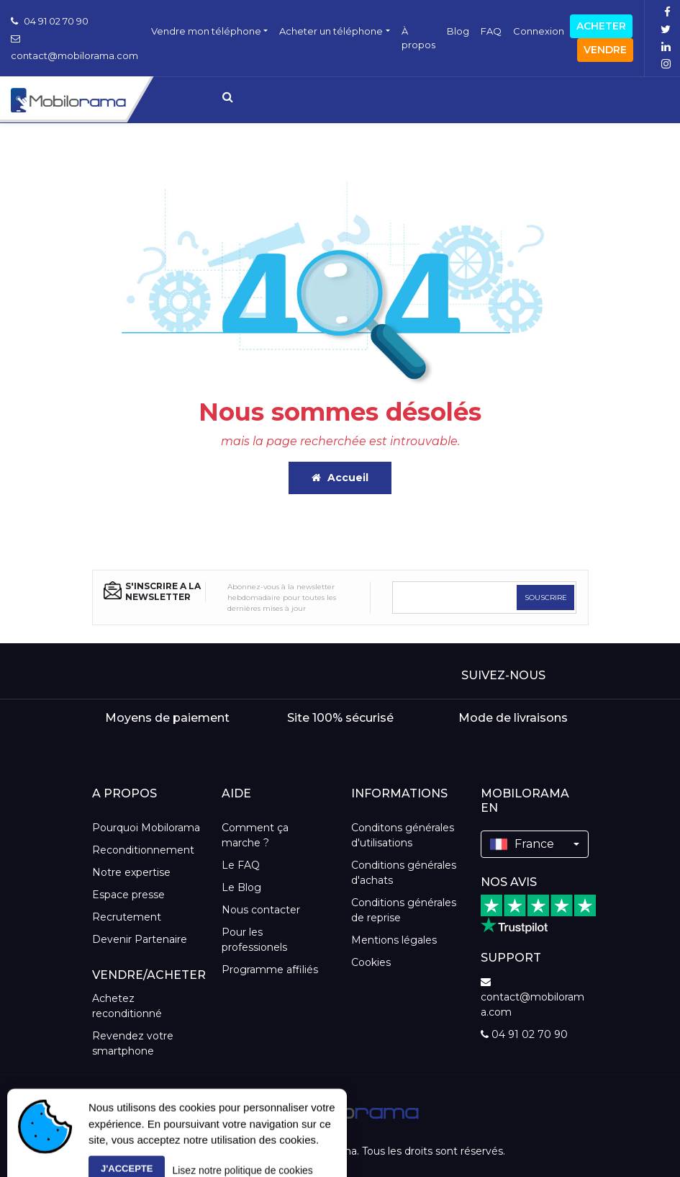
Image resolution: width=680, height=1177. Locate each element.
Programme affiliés (270, 969)
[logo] (340, 1110)
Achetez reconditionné (127, 1006)
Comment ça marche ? (255, 835)
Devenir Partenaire (139, 939)
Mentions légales (394, 940)
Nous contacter (261, 909)
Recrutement (126, 916)
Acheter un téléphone (331, 31)
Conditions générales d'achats (403, 873)
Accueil (340, 477)
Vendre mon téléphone (206, 31)
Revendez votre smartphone (132, 1043)
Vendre (605, 49)
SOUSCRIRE (546, 597)
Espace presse (128, 894)
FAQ (491, 31)
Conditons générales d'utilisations (402, 835)
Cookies (371, 962)
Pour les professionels (254, 940)
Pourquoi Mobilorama (146, 827)
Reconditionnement (143, 849)
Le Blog (241, 887)
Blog (458, 31)
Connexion (538, 31)
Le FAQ (241, 865)
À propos (418, 38)
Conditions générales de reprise (403, 910)
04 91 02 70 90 (50, 21)
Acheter (601, 25)
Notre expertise (131, 872)
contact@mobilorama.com (532, 998)
